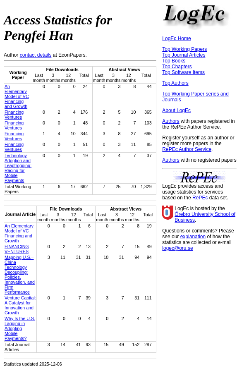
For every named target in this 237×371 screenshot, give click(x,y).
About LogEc (176, 110)
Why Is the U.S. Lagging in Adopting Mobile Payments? (20, 328)
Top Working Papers (184, 49)
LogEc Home (176, 38)
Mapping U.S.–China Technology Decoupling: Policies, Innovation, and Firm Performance (20, 274)
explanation (193, 236)
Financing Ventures (14, 115)
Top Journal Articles (183, 55)
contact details (36, 55)
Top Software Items (183, 72)
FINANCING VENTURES (17, 249)
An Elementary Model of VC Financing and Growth (17, 96)
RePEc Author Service (186, 149)
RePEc (200, 198)
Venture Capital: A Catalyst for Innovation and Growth (20, 305)
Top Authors (175, 83)
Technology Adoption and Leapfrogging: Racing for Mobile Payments (18, 168)
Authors (170, 121)
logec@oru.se (177, 248)
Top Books (173, 61)
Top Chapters (177, 66)
